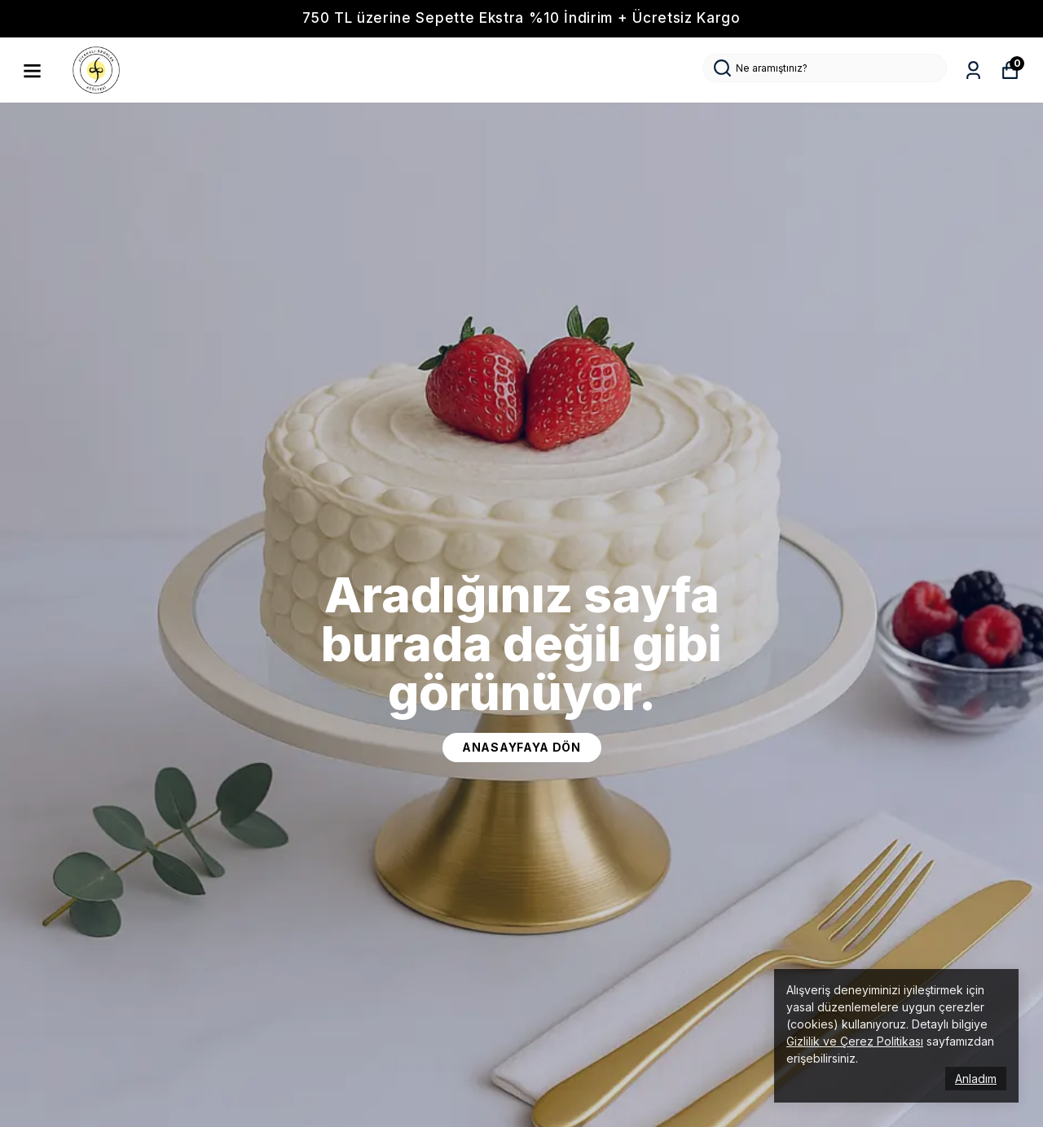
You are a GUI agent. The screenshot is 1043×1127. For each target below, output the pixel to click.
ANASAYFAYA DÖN (521, 747)
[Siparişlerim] (973, 70)
